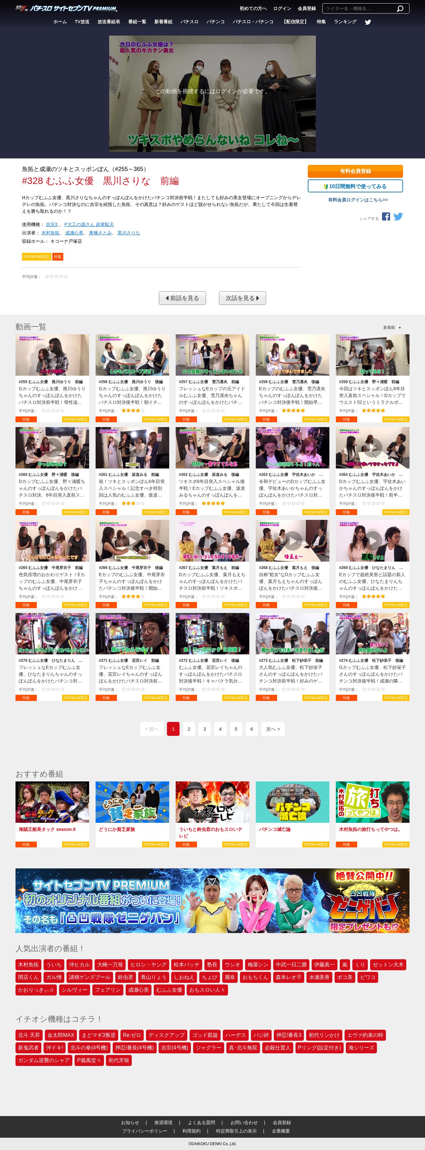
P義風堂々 (89, 1060)
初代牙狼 (119, 1060)
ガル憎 (54, 977)
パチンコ (216, 21)
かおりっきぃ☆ (36, 990)
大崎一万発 (110, 964)
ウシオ (232, 964)
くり (360, 964)
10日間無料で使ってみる (355, 186)
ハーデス (235, 1035)
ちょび (209, 977)
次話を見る (242, 298)
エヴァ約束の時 (365, 1035)
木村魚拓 (50, 232)
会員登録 (307, 8)
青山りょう (154, 977)
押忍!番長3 (288, 1035)
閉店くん (28, 977)
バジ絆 (261, 1035)
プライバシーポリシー (144, 1131)
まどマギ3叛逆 (99, 1035)
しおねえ (184, 977)
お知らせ (130, 1122)
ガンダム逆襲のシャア (44, 1060)
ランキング (345, 21)
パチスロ (190, 21)
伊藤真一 (324, 964)
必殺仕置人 (278, 1047)
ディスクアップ (167, 1035)
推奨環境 (163, 1122)
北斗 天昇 (29, 1035)
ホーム (60, 21)
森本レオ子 (289, 977)
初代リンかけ (324, 1035)
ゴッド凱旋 (205, 1035)
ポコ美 (345, 977)
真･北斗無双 (243, 1047)
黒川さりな (129, 232)
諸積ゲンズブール (89, 977)
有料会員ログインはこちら (355, 199)
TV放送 (82, 21)
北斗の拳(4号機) (89, 1047)
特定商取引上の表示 (236, 1131)
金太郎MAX (60, 1035)
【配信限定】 (295, 21)
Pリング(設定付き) (319, 1047)
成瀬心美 (74, 232)
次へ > (273, 729)
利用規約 (191, 1131)
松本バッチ (187, 964)
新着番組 (163, 21)
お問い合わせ (244, 1122)
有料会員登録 (355, 171)
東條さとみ (100, 232)
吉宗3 (52, 224)
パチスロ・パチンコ (253, 21)
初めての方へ (253, 8)
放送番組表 (109, 21)
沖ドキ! (54, 1047)
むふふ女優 (169, 990)
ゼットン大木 (388, 964)
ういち (54, 964)
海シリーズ (361, 1047)
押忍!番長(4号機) (134, 1047)
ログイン (282, 8)
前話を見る (182, 298)
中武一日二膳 (291, 964)
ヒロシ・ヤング (148, 964)
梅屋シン (258, 964)
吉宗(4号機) (174, 1047)
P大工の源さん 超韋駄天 (89, 224)
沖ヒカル (79, 964)
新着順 (389, 327)
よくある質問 (201, 1122)
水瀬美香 (319, 977)
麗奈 (230, 977)
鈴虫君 (125, 977)
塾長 (212, 964)
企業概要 (281, 1131)
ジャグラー (209, 1047)
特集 (321, 21)
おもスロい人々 (207, 990)
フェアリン (108, 990)
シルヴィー (75, 990)
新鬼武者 (28, 1047)
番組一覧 (137, 21)
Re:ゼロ (132, 1035)
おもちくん (255, 977)
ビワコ (368, 977)
